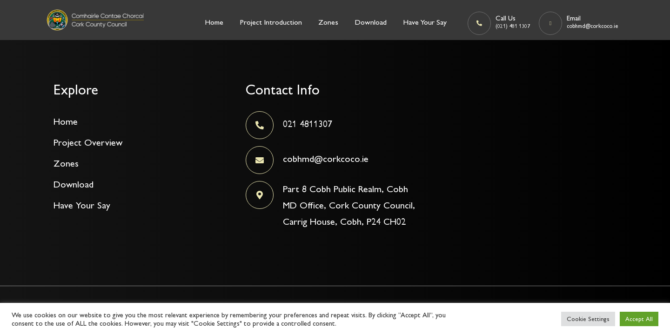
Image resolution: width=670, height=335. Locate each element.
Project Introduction (271, 22)
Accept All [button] (639, 318)
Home (214, 22)
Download (371, 22)
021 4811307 (307, 123)
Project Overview (88, 142)
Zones (328, 22)
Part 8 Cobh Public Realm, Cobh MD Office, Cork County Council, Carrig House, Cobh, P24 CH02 (349, 205)
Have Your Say (425, 22)
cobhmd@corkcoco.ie (325, 158)
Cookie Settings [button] (588, 318)
